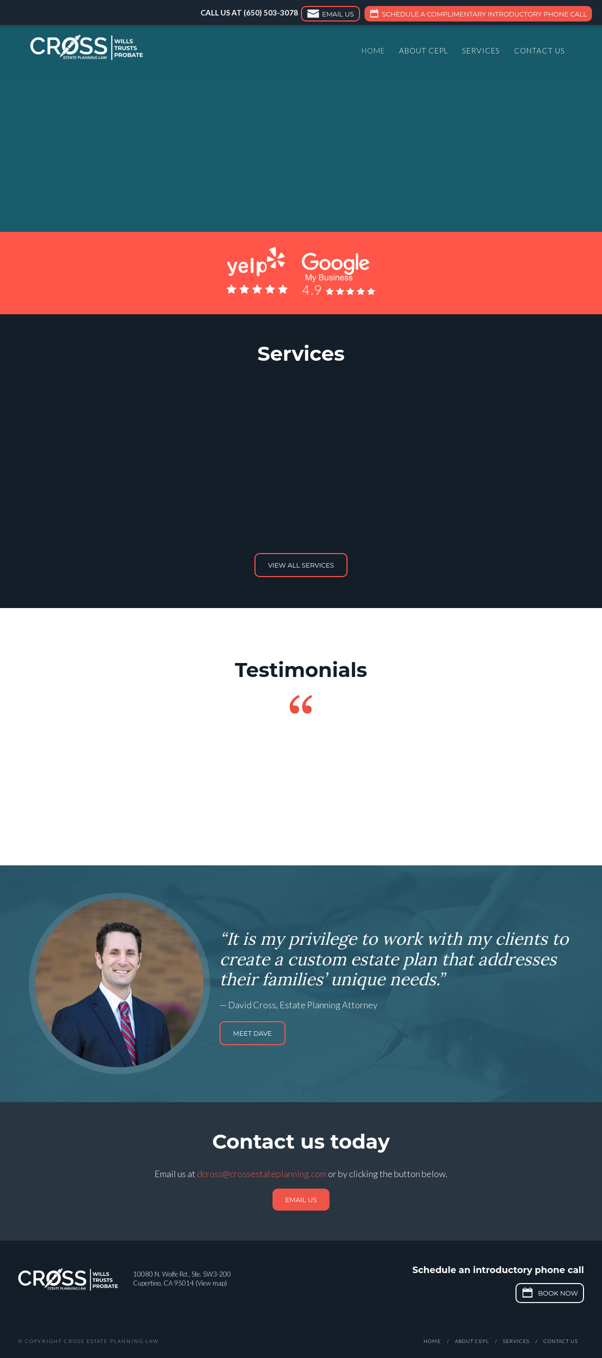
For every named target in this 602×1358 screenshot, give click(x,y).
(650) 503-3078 (271, 12)
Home (373, 52)
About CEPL (423, 52)
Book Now (548, 1294)
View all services (301, 565)
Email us (301, 1200)
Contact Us (539, 52)
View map (211, 1283)
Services (481, 52)
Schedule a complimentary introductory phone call (477, 14)
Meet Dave (252, 1033)
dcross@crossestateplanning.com (261, 1173)
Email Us (329, 14)
